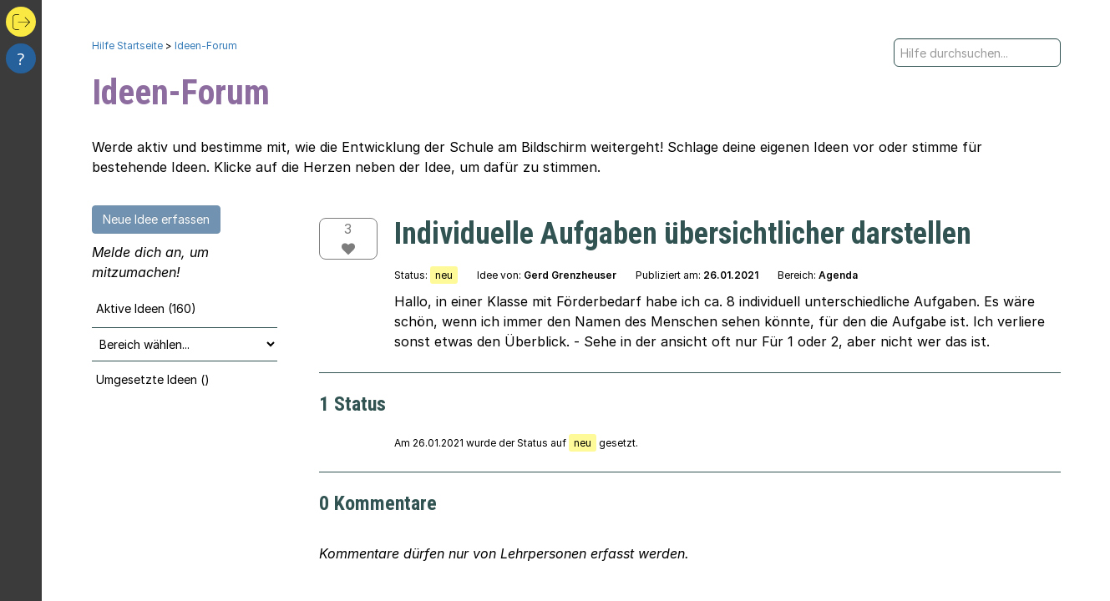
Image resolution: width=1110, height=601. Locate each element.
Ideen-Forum (206, 45)
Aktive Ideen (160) (146, 308)
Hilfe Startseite (127, 45)
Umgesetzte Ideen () (153, 379)
